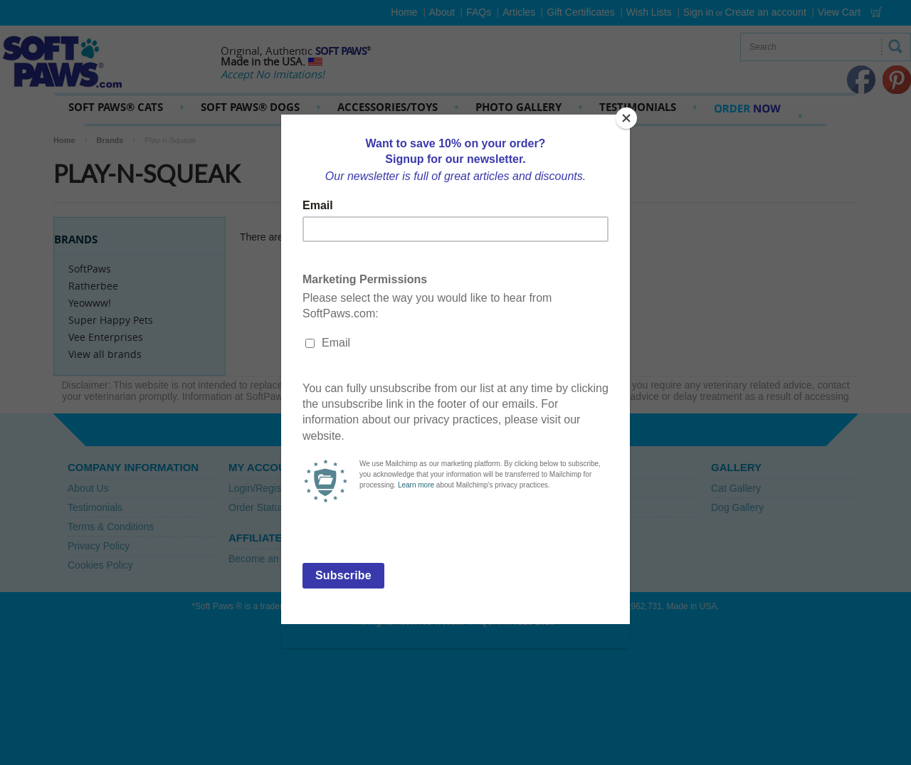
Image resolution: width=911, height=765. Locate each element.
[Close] (626, 118)
